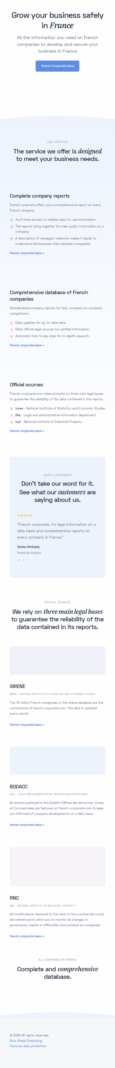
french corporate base (26, 253)
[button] (19, 560)
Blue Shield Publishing (26, 1041)
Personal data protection (28, 1046)
